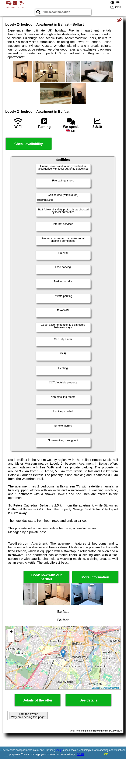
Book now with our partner (46, 577)
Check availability (28, 144)
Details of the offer (37, 700)
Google (59, 750)
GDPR (80, 754)
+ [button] (11, 632)
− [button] (11, 638)
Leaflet (95, 687)
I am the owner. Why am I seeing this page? (28, 715)
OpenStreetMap (111, 687)
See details (88, 700)
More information (95, 577)
